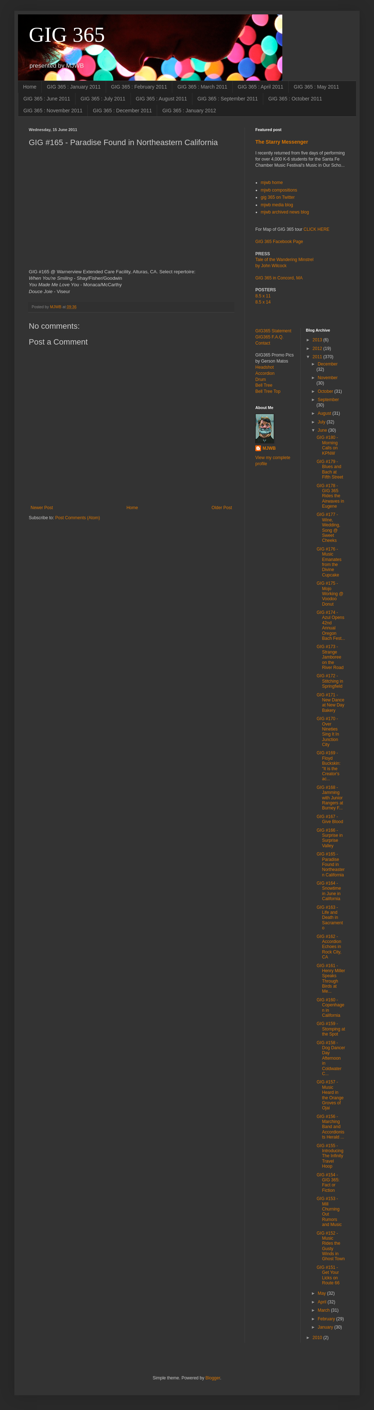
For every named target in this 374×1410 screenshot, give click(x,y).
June (323, 430)
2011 (318, 356)
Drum (260, 379)
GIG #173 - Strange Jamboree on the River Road (329, 657)
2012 (318, 348)
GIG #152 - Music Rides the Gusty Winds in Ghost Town (330, 1246)
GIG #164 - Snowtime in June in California (328, 891)
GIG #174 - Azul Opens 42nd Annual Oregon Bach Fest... (330, 625)
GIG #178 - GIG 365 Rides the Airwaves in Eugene (330, 496)
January (326, 1327)
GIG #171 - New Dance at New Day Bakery (330, 702)
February (327, 1318)
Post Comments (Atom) (77, 517)
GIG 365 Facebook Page (279, 241)
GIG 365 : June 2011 (46, 99)
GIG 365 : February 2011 (139, 87)
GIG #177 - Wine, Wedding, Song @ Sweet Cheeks (328, 527)
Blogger (212, 1377)
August (325, 413)
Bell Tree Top (267, 391)
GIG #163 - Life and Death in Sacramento (329, 918)
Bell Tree (263, 385)
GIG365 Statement (273, 330)
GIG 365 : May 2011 (316, 87)
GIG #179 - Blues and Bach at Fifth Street (329, 469)
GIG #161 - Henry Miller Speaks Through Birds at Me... (330, 978)
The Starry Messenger (281, 142)
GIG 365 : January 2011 (73, 87)
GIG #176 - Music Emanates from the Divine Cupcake (328, 562)
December (327, 364)
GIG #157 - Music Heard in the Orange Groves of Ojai (329, 1094)
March (324, 1310)
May (322, 1293)
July (322, 422)
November (327, 377)
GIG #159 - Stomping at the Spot (330, 1029)
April (322, 1302)
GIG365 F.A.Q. (269, 337)
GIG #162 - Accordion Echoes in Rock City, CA (328, 947)
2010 (318, 1337)
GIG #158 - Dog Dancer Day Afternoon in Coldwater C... (330, 1058)
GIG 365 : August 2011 (161, 99)
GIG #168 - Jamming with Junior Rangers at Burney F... (329, 798)
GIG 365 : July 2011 (103, 99)
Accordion (264, 373)
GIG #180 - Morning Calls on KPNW (327, 445)
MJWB (269, 448)
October (326, 391)
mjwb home (272, 182)
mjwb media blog (277, 204)
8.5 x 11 (263, 295)
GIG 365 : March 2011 (202, 87)
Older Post (221, 507)
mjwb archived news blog (285, 212)
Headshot (264, 367)
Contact (262, 343)
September (328, 399)
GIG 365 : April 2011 (260, 87)
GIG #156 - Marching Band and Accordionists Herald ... (330, 1127)
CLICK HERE (316, 229)
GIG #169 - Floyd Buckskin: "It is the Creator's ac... (328, 765)
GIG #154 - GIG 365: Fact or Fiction (327, 1182)
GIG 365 (67, 34)
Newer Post (42, 507)
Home (29, 87)
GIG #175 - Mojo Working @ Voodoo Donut (329, 594)
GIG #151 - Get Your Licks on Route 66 (327, 1275)
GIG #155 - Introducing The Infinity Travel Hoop (329, 1156)
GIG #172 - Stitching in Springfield (329, 681)
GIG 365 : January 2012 (189, 110)
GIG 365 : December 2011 (122, 110)
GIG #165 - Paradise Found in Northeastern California (330, 864)
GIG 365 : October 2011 (295, 99)
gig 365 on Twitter (278, 197)
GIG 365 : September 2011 (227, 99)
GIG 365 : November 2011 (52, 110)
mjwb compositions (279, 190)
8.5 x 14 (263, 302)
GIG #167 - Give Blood (329, 819)
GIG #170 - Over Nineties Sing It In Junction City (327, 731)
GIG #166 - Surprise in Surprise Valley (329, 838)
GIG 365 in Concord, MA (278, 277)
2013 (318, 339)
